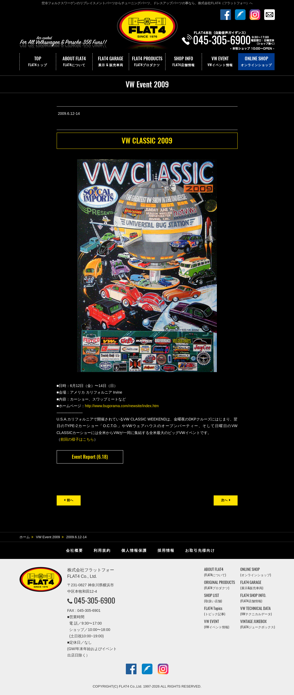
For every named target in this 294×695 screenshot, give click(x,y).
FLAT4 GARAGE (111, 61)
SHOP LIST (213, 598)
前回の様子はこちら (77, 439)
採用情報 (166, 550)
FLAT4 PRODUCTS (147, 61)
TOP (38, 61)
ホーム (24, 537)
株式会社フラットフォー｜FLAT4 (147, 30)
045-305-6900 (94, 600)
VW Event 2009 (48, 537)
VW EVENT (220, 61)
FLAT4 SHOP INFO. (253, 598)
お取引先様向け (200, 550)
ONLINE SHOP (256, 61)
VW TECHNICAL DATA (256, 611)
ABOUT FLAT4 (74, 61)
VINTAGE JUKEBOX (257, 624)
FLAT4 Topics (214, 611)
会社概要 (74, 550)
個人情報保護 (134, 550)
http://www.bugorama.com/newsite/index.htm (122, 406)
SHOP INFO (183, 61)
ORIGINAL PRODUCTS (219, 585)
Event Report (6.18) (90, 456)
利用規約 (102, 550)
